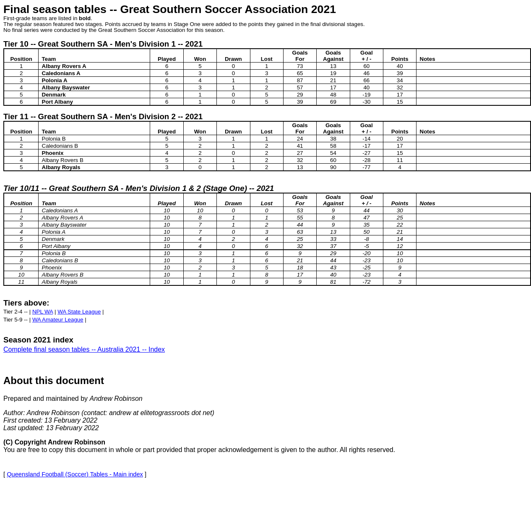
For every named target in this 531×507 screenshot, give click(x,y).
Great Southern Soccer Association (215, 9)
